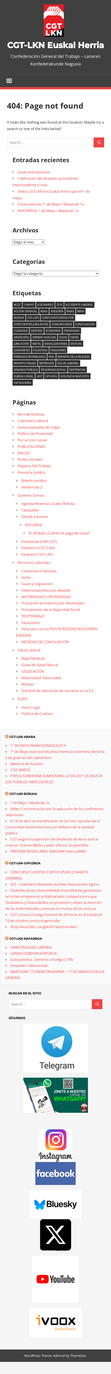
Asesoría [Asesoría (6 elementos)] (57, 323)
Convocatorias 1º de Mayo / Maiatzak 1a (51, 216)
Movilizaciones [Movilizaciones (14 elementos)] (55, 356)
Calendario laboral (33, 433)
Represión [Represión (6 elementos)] (46, 375)
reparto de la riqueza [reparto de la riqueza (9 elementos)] (74, 369)
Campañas (30, 522)
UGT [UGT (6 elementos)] (39, 388)
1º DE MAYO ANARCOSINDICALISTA (38, 758)
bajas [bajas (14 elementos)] (70, 323)
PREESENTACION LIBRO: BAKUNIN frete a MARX (48, 863)
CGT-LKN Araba (22, 749)
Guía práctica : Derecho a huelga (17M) (41, 971)
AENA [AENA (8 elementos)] (43, 323)
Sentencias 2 (31, 499)
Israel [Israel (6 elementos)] (74, 349)
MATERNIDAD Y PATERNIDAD (46, 608)
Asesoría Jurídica (31, 484)
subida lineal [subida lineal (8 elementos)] (23, 388)
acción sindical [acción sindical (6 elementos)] (25, 323)
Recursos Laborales (34, 574)
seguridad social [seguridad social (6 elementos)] (53, 382)
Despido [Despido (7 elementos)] (36, 343)
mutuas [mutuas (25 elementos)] (76, 356)
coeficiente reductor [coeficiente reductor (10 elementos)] (58, 330)
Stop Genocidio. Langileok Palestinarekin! (43, 939)
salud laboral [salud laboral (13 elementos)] (68, 375)
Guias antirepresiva (34, 184)
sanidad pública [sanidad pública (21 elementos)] (26, 382)
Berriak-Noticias (31, 426)
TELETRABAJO (32, 628)
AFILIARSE (33, 537)
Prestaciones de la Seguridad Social (50, 621)
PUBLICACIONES (31, 458)
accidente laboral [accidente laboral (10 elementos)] (79, 317)
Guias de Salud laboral (39, 677)
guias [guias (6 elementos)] (63, 349)
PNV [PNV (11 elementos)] (51, 369)
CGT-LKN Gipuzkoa (25, 876)
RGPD (22, 711)
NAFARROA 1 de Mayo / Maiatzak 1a (48, 222)
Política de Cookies (37, 725)
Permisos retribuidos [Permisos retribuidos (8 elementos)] (29, 369)
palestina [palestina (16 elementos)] (40, 362)
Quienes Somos (31, 507)
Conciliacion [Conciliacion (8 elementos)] (85, 336)
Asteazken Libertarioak (28, 978)
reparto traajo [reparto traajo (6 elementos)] (25, 375)
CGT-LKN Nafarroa (25, 951)
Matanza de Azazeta (26, 776)
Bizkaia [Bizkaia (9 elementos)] (19, 330)
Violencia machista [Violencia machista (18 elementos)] (74, 388)
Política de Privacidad (35, 445)
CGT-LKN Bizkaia (23, 806)
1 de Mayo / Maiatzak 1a (29, 815)
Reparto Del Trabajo (34, 478)
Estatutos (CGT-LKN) (38, 560)
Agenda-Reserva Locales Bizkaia (48, 515)
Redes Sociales (30, 471)
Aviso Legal (30, 719)
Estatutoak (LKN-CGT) (39, 553)
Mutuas (27, 696)
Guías (26, 589)
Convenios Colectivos (39, 583)
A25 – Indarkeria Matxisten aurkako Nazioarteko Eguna (54, 896)
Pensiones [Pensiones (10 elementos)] (58, 362)
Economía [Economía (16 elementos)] (53, 343)
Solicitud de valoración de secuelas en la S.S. (57, 702)
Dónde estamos (34, 528)
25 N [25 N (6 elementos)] (59, 317)
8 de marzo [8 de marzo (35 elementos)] (45, 317)
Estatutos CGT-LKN (37, 566)
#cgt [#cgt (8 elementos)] (17, 317)
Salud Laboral (29, 662)
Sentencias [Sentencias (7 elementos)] (77, 382)
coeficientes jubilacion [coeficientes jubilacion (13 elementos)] (31, 336)
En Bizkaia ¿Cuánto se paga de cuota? (59, 545)
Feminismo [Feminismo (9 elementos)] (72, 343)
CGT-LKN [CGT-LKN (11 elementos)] (33, 330)
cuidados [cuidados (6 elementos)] (21, 343)
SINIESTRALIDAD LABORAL (31, 959)
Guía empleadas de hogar (39, 439)
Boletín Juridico (34, 492)
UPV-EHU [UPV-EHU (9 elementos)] (51, 388)
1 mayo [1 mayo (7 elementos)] (29, 317)
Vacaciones (30, 634)
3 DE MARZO (20, 782)
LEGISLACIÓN (32, 683)
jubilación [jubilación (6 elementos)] (21, 356)
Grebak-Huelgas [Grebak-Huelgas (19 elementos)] (44, 349)
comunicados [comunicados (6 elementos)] (62, 336)
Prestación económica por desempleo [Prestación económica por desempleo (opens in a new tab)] (53, 615)
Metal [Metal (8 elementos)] (36, 356)
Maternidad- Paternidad (41, 689)
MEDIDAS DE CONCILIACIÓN (45, 654)
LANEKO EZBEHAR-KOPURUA (33, 965)
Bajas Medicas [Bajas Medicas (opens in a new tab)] (33, 670)
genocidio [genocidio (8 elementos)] (21, 349)
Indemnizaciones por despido (46, 602)
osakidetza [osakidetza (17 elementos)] (22, 362)
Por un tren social (32, 452)
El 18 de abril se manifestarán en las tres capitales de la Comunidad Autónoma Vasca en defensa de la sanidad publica (52, 839)
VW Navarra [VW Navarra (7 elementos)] (22, 395)
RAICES (24, 465)
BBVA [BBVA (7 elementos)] (80, 323)
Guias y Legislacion (37, 596)
